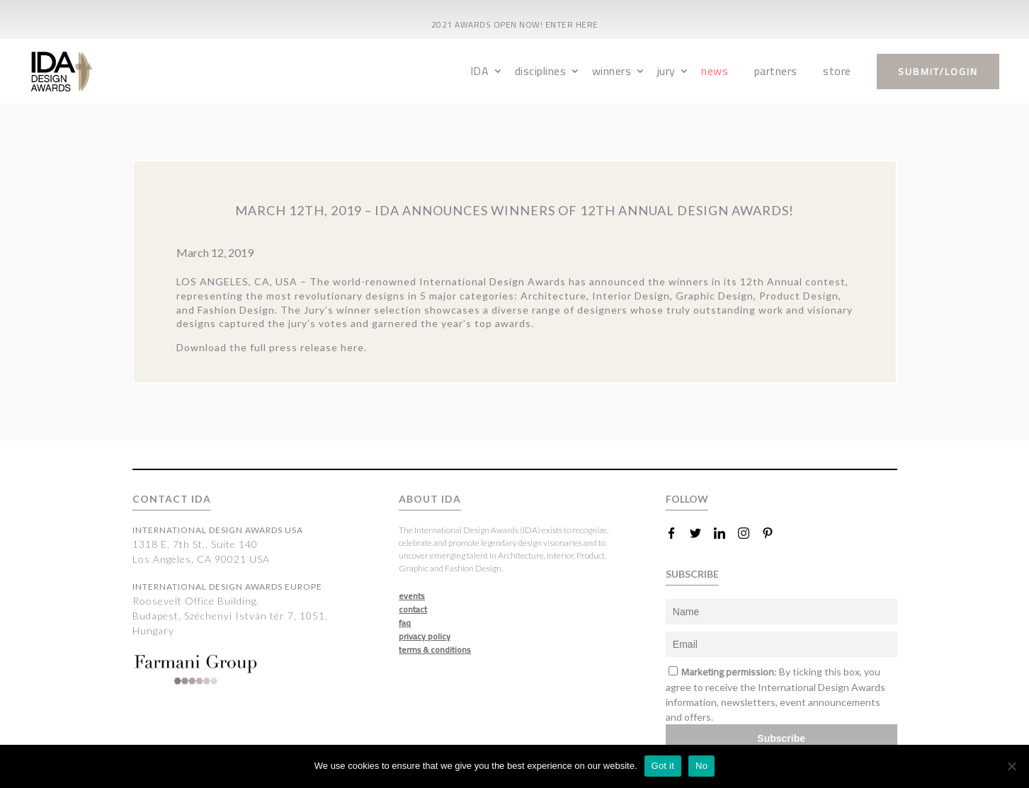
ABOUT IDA (430, 499)
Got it (663, 765)
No (701, 765)
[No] (1011, 766)
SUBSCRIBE (692, 574)
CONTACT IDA (171, 499)
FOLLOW (687, 499)
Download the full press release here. (271, 347)
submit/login (938, 71)
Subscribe (781, 738)
